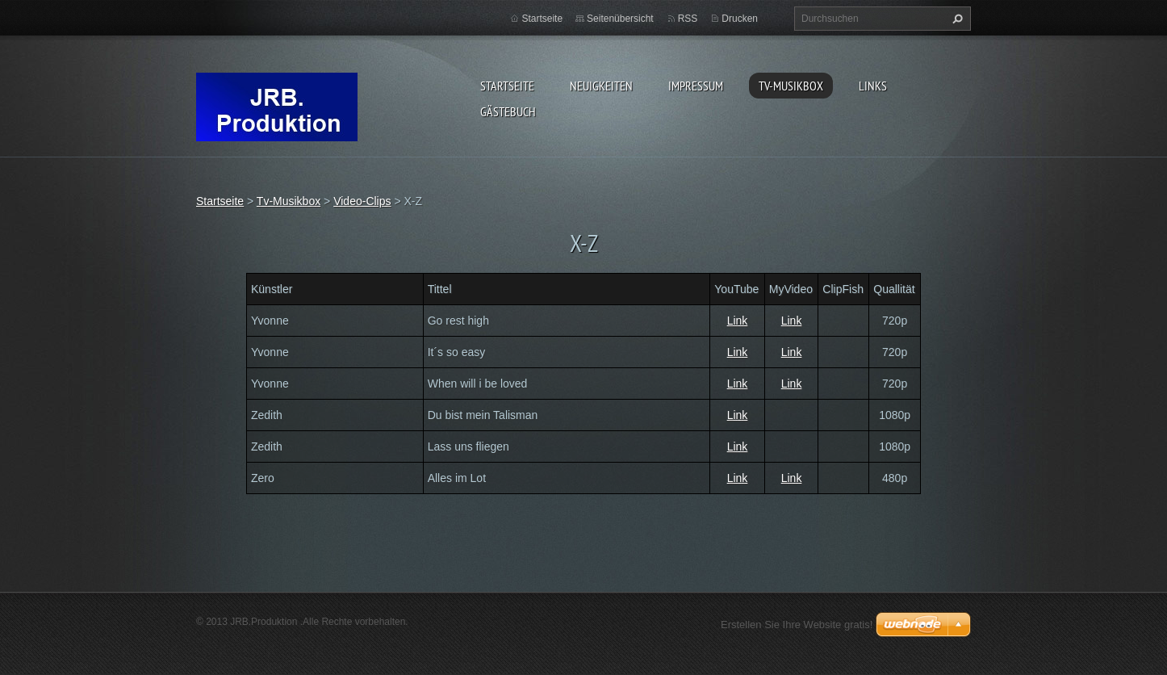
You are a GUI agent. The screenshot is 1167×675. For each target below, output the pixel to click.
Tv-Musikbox (791, 86)
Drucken (740, 18)
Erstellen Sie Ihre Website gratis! (796, 624)
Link (737, 320)
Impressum (695, 86)
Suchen (955, 18)
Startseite (507, 86)
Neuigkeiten (601, 86)
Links (873, 86)
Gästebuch (508, 111)
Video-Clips (362, 201)
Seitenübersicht (620, 18)
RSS (688, 18)
